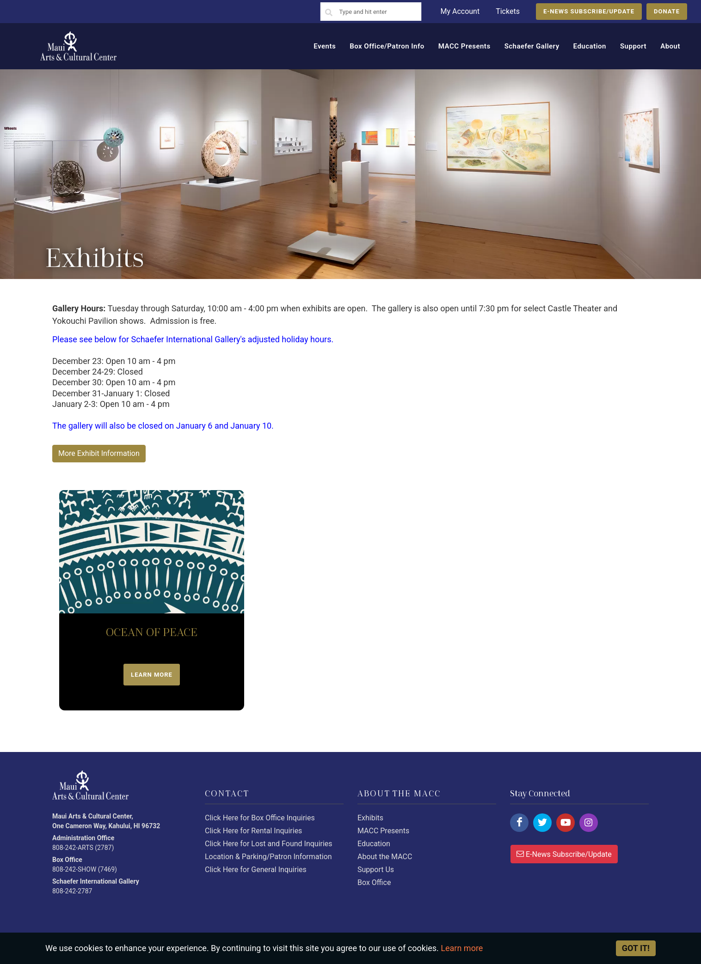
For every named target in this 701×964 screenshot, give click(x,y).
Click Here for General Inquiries (256, 869)
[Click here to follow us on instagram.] (588, 822)
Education (373, 843)
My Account (460, 11)
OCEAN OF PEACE (151, 632)
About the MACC (384, 856)
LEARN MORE (151, 674)
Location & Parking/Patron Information (268, 856)
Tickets (508, 11)
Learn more (462, 948)
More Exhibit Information (99, 453)
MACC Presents (383, 830)
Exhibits (370, 817)
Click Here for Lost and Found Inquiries (268, 843)
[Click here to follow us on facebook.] (519, 822)
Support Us (375, 869)
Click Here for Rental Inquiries (253, 830)
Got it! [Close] (636, 948)
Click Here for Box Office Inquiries (260, 817)
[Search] (329, 12)
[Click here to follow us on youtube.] (565, 822)
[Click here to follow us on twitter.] (542, 822)
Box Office (374, 882)
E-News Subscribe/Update (564, 853)
